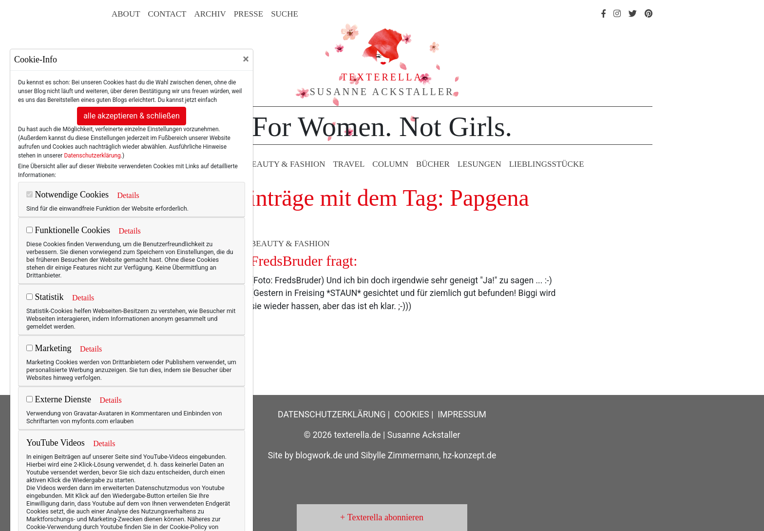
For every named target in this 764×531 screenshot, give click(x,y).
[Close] (246, 59)
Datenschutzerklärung (92, 155)
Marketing (48, 348)
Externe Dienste (58, 399)
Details (128, 195)
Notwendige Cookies (67, 194)
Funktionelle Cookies (68, 230)
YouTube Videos (55, 443)
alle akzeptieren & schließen (131, 115)
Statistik (45, 297)
